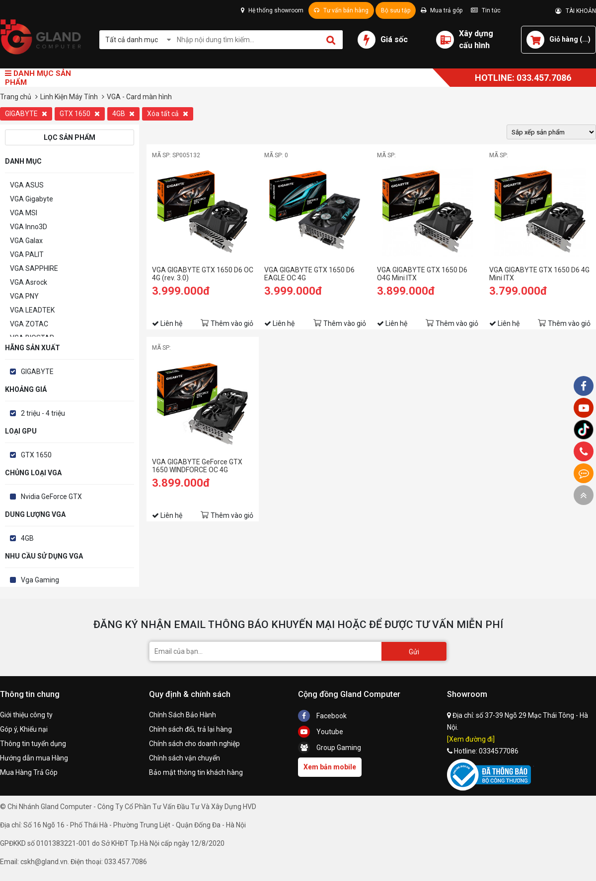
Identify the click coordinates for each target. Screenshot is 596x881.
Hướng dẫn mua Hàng (34, 758)
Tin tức (486, 10)
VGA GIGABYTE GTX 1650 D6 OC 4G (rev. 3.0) (202, 274)
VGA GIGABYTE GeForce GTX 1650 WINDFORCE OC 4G (197, 466)
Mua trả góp (441, 10)
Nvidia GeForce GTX (51, 497)
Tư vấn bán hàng (341, 10)
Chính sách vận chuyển (184, 758)
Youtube (320, 732)
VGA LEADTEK (32, 310)
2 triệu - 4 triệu (43, 413)
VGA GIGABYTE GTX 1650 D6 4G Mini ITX (539, 274)
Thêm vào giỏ (232, 323)
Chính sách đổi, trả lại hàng (190, 729)
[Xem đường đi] (471, 739)
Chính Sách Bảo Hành (182, 715)
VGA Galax (26, 241)
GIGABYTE (26, 114)
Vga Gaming (40, 580)
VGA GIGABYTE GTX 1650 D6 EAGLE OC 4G (309, 274)
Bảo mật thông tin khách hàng (196, 772)
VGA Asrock (28, 282)
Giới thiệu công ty (26, 715)
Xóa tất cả (167, 114)
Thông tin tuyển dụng (33, 744)
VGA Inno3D (28, 227)
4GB (123, 114)
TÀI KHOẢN (575, 10)
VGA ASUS (27, 185)
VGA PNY (24, 296)
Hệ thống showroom (272, 10)
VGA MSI (23, 213)
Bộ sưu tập (395, 10)
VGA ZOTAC (29, 324)
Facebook (322, 716)
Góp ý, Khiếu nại (24, 729)
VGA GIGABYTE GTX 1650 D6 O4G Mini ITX (422, 274)
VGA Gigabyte (31, 199)
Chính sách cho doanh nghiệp (194, 744)
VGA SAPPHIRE (34, 268)
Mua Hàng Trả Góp (29, 772)
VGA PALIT (27, 254)
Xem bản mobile (329, 767)
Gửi (414, 652)
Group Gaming (329, 748)
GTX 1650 (80, 114)
